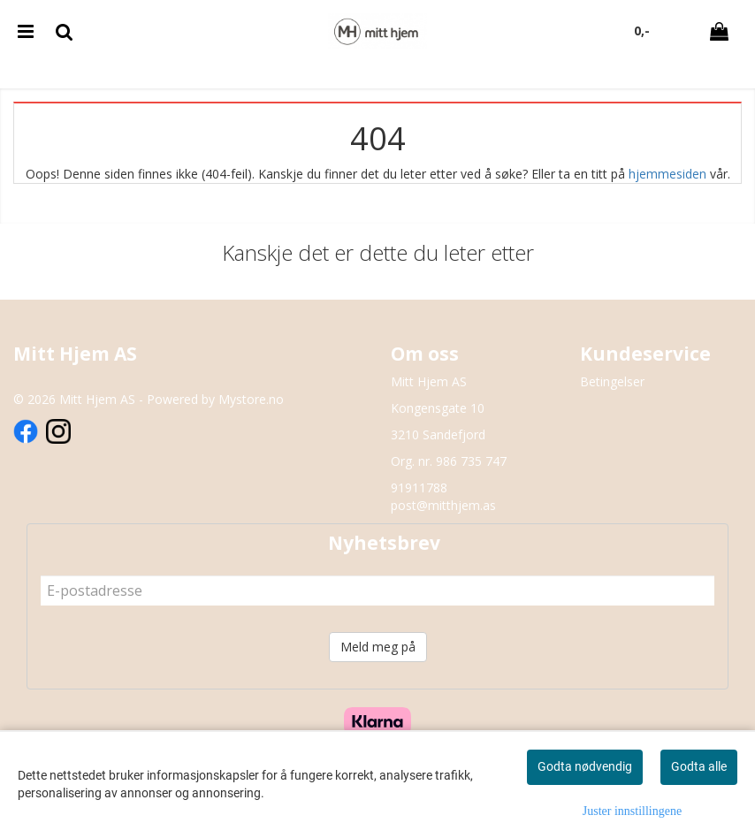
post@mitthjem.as (443, 505)
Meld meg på (378, 646)
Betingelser (612, 381)
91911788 (419, 487)
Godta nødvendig (585, 766)
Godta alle (699, 766)
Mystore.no (251, 399)
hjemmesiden (667, 173)
